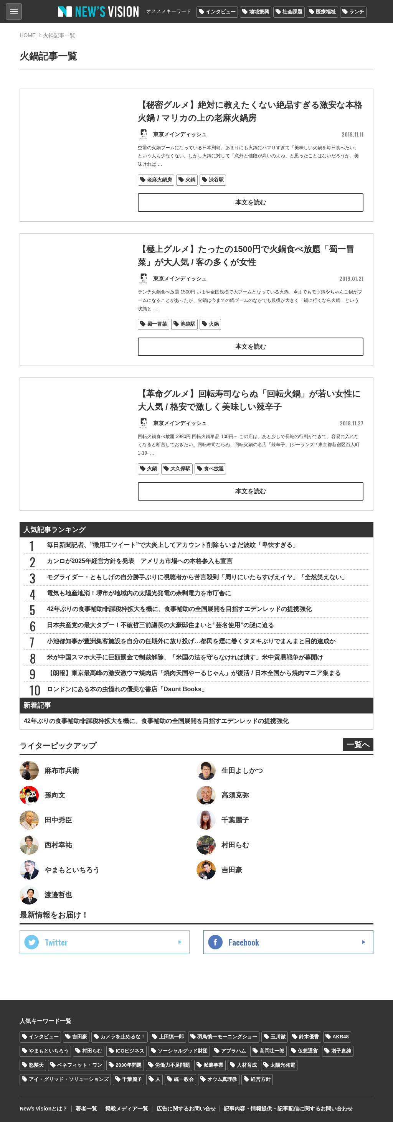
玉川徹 (278, 1035)
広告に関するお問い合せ (185, 1107)
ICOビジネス (130, 1049)
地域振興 (259, 12)
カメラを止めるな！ (123, 1035)
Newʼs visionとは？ (44, 1107)
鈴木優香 (309, 1035)
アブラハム (233, 1049)
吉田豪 (79, 1035)
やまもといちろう (49, 1049)
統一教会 (184, 1077)
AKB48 (340, 1035)
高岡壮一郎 (271, 1049)
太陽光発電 (282, 1063)
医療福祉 (326, 12)
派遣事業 (213, 1063)
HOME (28, 35)
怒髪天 (36, 1063)
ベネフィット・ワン (79, 1063)
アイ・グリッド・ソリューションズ (69, 1077)
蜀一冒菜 (157, 323)
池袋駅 (187, 323)
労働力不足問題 (172, 1063)
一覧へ (358, 742)
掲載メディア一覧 (126, 1107)
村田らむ (92, 1049)
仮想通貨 (308, 1049)
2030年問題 (129, 1063)
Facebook (244, 940)
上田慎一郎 (171, 1035)
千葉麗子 (132, 1077)
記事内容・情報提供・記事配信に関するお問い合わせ (287, 1107)
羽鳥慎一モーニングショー (227, 1035)
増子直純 (341, 1049)
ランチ (356, 12)
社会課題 (292, 12)
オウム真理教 (222, 1077)
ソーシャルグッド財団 (183, 1049)
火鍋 (190, 179)
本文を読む (250, 201)
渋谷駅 (216, 179)
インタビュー (221, 12)
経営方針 (261, 1077)
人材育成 (247, 1063)
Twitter (56, 940)
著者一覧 (86, 1107)
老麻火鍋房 (159, 179)
